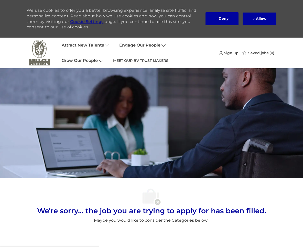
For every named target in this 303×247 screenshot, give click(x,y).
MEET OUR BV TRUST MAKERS (140, 60)
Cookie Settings (86, 21)
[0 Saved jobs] (258, 53)
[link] (229, 53)
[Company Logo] (39, 53)
